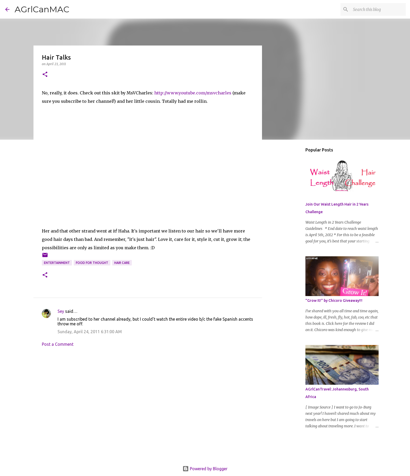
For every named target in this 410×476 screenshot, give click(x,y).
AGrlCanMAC (42, 9)
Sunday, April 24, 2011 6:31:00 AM (90, 331)
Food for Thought (92, 262)
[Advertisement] (147, 399)
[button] (45, 74)
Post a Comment (57, 344)
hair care (122, 262)
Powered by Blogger (205, 468)
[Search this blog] (378, 9)
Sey (61, 311)
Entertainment (57, 262)
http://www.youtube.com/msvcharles (192, 92)
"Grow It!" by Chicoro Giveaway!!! (333, 300)
